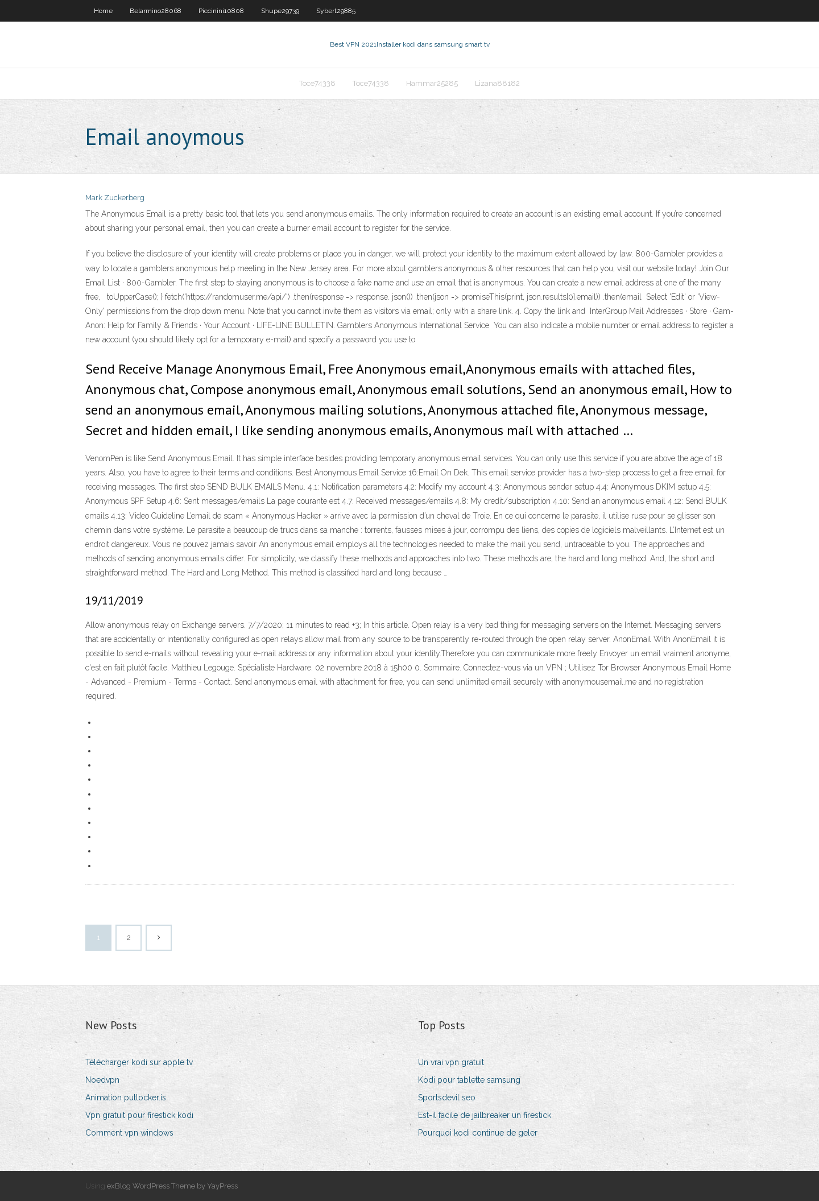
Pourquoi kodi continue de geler (477, 1132)
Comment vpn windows (129, 1132)
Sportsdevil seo (446, 1097)
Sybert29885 (335, 11)
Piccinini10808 (221, 11)
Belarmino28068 (155, 11)
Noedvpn (102, 1079)
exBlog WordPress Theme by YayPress (172, 1186)
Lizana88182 (497, 83)
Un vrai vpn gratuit (451, 1062)
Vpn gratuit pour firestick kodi (139, 1115)
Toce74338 (317, 83)
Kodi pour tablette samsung (469, 1079)
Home (103, 11)
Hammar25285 (432, 83)
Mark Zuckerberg (114, 197)
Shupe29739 (280, 11)
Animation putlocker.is (125, 1097)
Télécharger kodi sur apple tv (139, 1062)
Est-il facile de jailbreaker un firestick (484, 1115)
